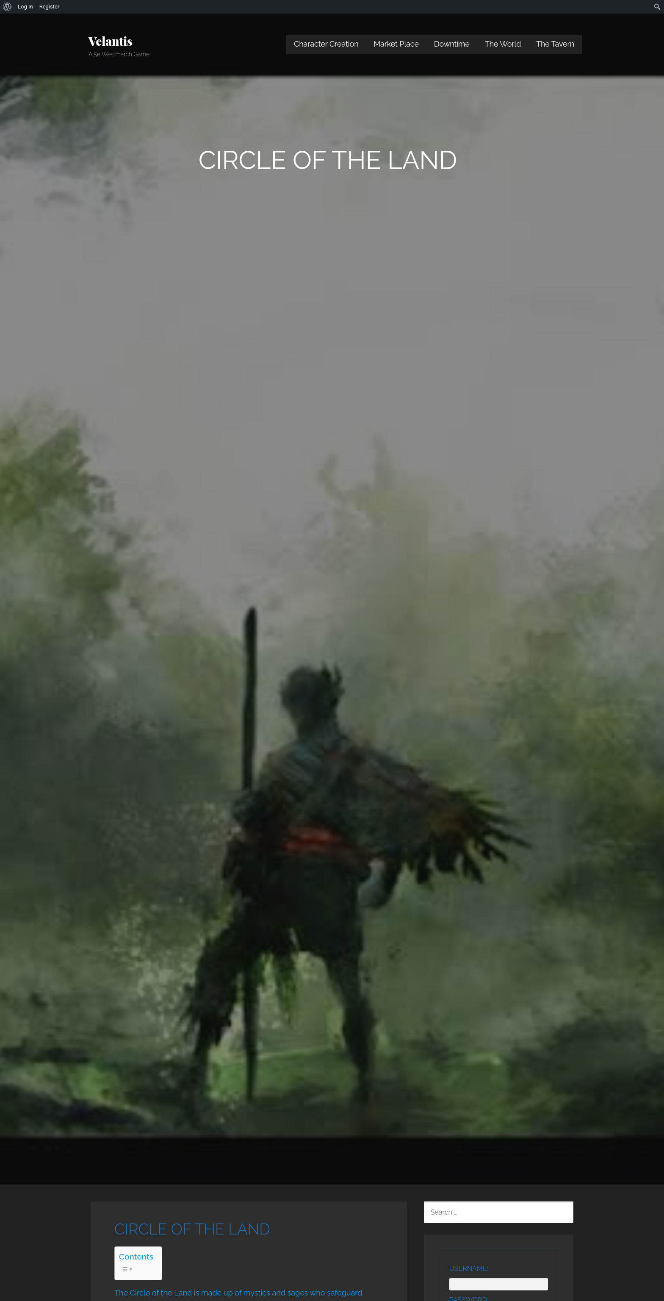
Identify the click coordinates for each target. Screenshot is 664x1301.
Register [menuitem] (49, 6)
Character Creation (326, 43)
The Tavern (555, 43)
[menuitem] (7, 7)
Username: (468, 1269)
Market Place (396, 43)
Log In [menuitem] (25, 6)
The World (503, 43)
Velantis (111, 41)
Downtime (452, 43)
